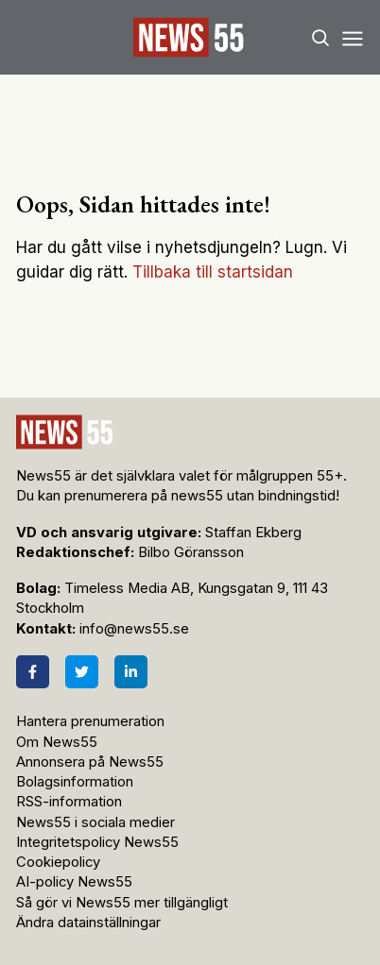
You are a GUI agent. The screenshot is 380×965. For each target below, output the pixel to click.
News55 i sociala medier (95, 822)
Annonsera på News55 (90, 761)
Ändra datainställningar (88, 922)
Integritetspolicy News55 (97, 842)
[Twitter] (81, 671)
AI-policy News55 (74, 881)
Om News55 (56, 742)
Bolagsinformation (74, 781)
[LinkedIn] (130, 671)
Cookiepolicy (58, 862)
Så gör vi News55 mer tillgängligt (124, 902)
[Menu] (352, 37)
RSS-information (69, 801)
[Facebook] (32, 671)
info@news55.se (134, 628)
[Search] (321, 37)
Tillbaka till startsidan (212, 271)
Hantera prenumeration (90, 721)
